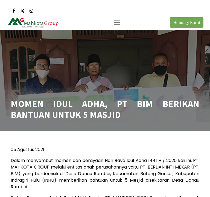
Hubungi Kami (186, 22)
